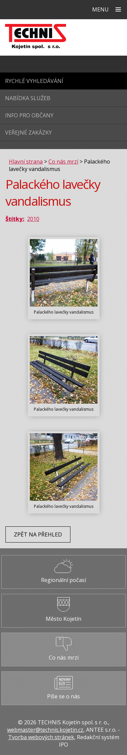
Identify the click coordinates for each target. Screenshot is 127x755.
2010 (33, 219)
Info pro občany (29, 115)
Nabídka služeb (27, 98)
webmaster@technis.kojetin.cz (45, 729)
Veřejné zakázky (28, 132)
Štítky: (14, 219)
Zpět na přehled (38, 534)
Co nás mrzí (63, 161)
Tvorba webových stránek (41, 737)
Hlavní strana (26, 161)
